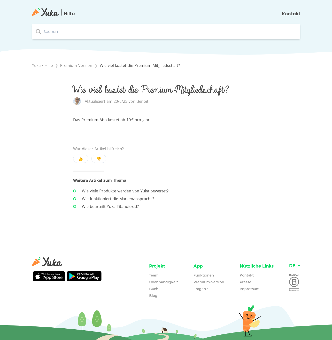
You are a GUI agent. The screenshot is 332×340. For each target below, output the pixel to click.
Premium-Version (208, 282)
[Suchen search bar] (166, 31)
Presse (245, 282)
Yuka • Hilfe (42, 65)
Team (154, 275)
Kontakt (291, 14)
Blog (153, 295)
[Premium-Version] (76, 65)
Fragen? (200, 289)
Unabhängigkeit (163, 282)
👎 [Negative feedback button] (98, 158)
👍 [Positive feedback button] (80, 158)
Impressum (250, 289)
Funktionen (203, 275)
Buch (153, 289)
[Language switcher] (294, 266)
